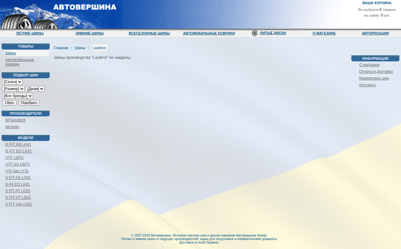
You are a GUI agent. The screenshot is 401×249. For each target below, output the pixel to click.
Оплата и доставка (376, 71)
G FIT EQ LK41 (18, 151)
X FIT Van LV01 (18, 204)
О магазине (324, 33)
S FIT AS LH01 (18, 177)
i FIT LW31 (14, 157)
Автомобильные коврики (209, 33)
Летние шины (30, 33)
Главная (60, 48)
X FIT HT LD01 (18, 197)
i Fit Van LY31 (17, 171)
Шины (10, 53)
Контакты (367, 85)
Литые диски (273, 33)
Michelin (12, 127)
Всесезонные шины (149, 33)
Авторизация (375, 33)
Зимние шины (90, 33)
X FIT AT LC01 (17, 191)
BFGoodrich (15, 120)
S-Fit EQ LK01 (17, 184)
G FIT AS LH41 (18, 144)
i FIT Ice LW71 (17, 164)
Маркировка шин (374, 78)
